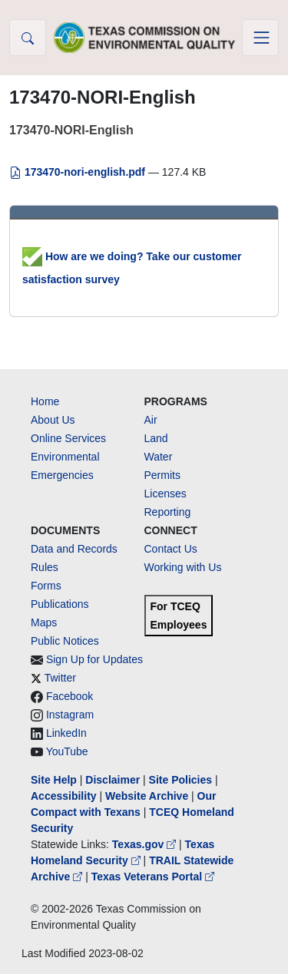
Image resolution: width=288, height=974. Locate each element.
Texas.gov (145, 844)
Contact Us (170, 549)
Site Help (54, 780)
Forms (46, 585)
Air (150, 420)
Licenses (165, 493)
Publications (60, 604)
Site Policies (180, 780)
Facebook (69, 696)
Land (156, 438)
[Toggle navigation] (260, 37)
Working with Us (183, 567)
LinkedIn (66, 733)
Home (45, 401)
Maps (44, 622)
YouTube (67, 751)
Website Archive (146, 796)
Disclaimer (112, 780)
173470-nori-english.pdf (78, 172)
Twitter (60, 678)
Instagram (70, 714)
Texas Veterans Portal (152, 876)
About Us (53, 420)
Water (158, 457)
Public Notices (65, 641)
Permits (162, 475)
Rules (44, 567)
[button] (27, 37)
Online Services (68, 438)
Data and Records (74, 549)
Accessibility (65, 796)
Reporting (167, 512)
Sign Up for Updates (94, 659)
